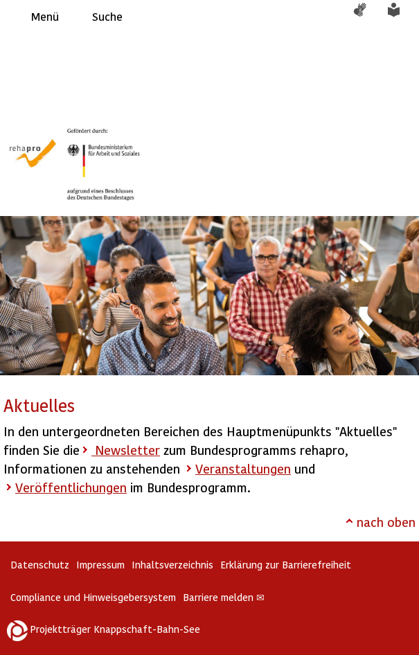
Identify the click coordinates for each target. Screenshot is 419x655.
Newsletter (125, 449)
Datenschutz (39, 565)
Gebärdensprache (367, 16)
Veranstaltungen (243, 468)
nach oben (386, 521)
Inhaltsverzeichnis (172, 565)
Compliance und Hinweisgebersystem (93, 597)
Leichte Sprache (402, 16)
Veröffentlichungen (71, 487)
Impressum (100, 565)
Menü (45, 16)
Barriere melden (224, 597)
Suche (107, 16)
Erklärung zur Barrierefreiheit (285, 565)
